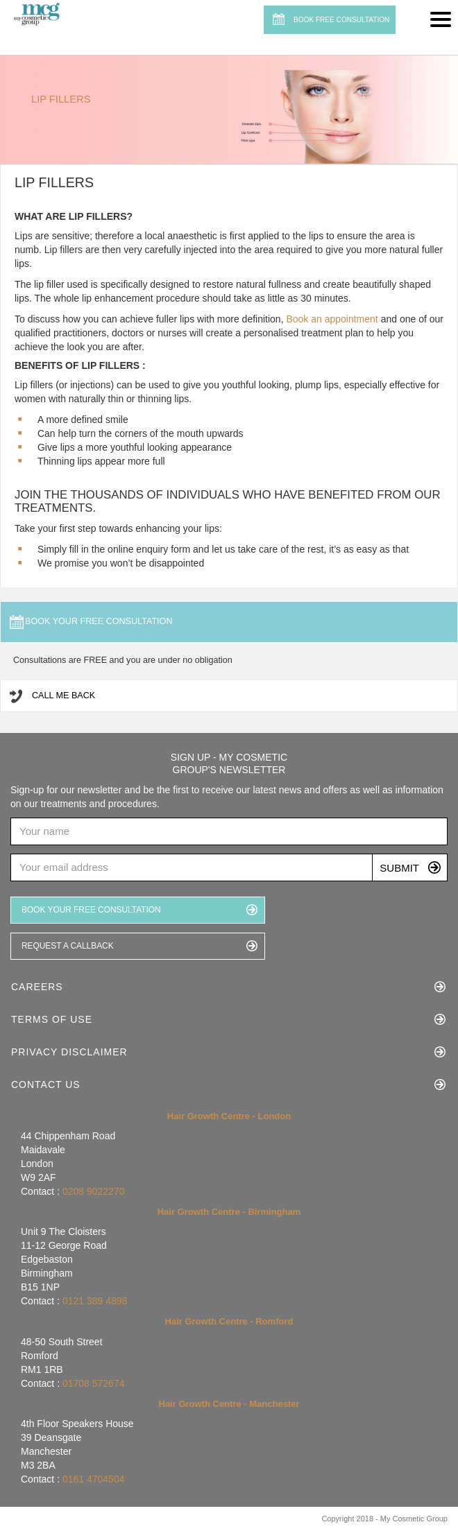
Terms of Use (51, 1019)
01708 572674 (93, 1383)
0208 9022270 (93, 1191)
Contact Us (45, 1084)
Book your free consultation (99, 621)
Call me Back (63, 695)
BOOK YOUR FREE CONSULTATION (91, 910)
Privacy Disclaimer (69, 1051)
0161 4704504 (93, 1479)
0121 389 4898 (94, 1300)
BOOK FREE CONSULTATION (341, 20)
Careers (37, 986)
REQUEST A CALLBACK (68, 946)
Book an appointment (333, 319)
